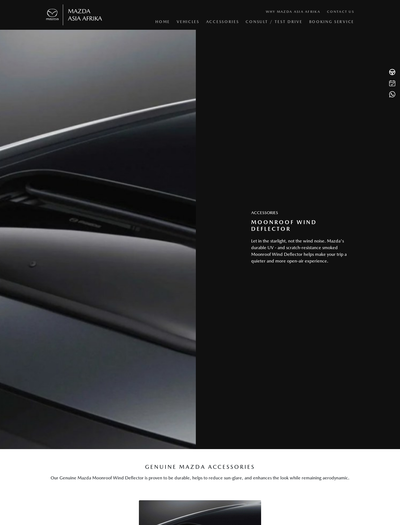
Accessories (222, 21)
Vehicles (188, 21)
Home (162, 21)
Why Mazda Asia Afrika (293, 12)
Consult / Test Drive (274, 21)
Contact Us (340, 12)
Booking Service (331, 21)
